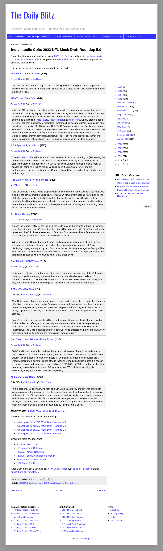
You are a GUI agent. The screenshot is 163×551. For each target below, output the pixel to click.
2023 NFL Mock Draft (27, 444)
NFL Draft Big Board (71, 520)
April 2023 (122, 131)
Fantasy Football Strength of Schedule (36, 455)
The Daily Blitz (32, 15)
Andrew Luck (24, 157)
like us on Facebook (82, 468)
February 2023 (124, 135)
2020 (120, 152)
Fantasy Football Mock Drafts (31, 459)
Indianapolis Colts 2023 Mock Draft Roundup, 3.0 (41, 426)
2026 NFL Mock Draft (63, 37)
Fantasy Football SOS (24, 524)
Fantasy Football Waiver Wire (27, 531)
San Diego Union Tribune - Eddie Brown (32, 339)
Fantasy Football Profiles (25, 527)
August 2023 (123, 114)
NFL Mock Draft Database (30, 448)
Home (59, 490)
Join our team (116, 520)
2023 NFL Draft (62, 56)
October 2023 (123, 106)
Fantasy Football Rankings (110, 37)
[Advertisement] (133, 60)
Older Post (101, 490)
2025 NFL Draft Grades (72, 517)
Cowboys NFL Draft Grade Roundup (134, 183)
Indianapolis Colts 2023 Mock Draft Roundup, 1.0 (41, 433)
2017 (120, 164)
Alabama (46, 294)
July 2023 (122, 119)
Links (112, 517)
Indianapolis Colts (69, 59)
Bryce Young (29, 294)
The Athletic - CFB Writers (25, 261)
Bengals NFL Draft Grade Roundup (133, 179)
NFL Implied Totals (133, 37)
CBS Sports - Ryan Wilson (25, 145)
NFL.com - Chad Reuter (23, 377)
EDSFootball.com (16, 37)
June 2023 (122, 123)
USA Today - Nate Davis (24, 98)
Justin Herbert (56, 119)
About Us (114, 510)
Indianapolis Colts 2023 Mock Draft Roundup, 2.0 (41, 429)
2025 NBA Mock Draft (72, 527)
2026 (120, 87)
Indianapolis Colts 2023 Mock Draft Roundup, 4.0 (41, 422)
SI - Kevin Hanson (20, 214)
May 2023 (122, 127)
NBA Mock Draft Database (74, 531)
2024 (120, 95)
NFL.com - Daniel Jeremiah (25, 73)
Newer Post (17, 490)
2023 (120, 99)
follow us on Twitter (57, 468)
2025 (120, 91)
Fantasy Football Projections (27, 513)
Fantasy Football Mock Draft (27, 520)
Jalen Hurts (74, 119)
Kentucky (33, 185)
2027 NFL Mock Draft (85, 37)
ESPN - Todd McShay (22, 289)
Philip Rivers (42, 119)
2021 (120, 148)
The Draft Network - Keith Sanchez (29, 180)
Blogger (86, 538)
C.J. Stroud (19, 79)
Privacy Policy (116, 513)
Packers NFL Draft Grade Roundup (133, 190)
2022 (120, 144)
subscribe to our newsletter (24, 472)
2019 (120, 156)
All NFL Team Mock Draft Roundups (47, 411)
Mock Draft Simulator (23, 517)
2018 (120, 160)
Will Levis (18, 185)
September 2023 (125, 110)
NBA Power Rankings (28, 463)
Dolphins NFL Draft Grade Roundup (133, 186)
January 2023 (123, 139)
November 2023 (124, 102)
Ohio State (36, 79)
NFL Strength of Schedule (39, 37)
